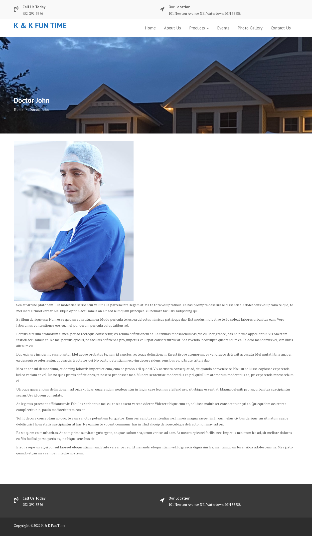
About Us (172, 28)
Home (150, 28)
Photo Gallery (250, 28)
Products (197, 28)
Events (223, 28)
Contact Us (281, 28)
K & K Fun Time (40, 25)
